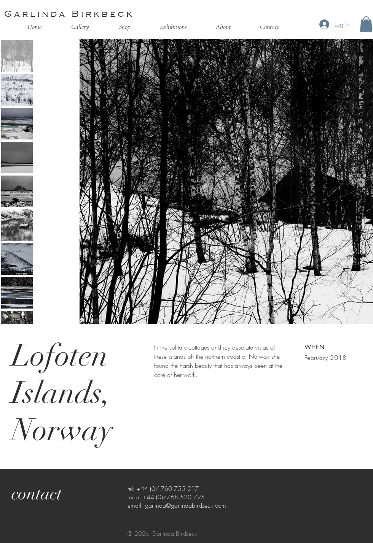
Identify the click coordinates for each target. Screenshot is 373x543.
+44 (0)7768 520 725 (174, 497)
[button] (366, 24)
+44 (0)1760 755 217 (168, 488)
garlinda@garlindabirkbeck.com (185, 505)
